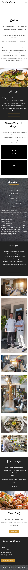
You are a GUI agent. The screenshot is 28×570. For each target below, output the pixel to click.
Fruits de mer (10, 201)
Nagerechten (14, 193)
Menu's (14, 206)
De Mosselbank (8, 2)
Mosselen (9, 203)
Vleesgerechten (14, 198)
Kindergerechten (14, 195)
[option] (14, 8)
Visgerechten (17, 203)
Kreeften (18, 201)
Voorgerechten (14, 188)
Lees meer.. (14, 115)
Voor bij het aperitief (14, 190)
